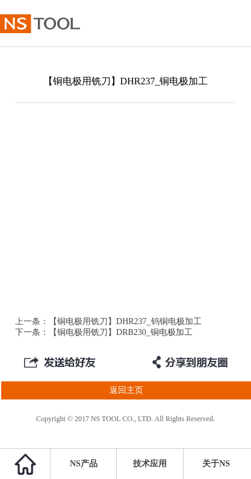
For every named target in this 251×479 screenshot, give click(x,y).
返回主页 (71, 390)
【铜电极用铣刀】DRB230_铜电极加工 (121, 332)
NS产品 (84, 463)
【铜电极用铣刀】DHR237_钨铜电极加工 (125, 321)
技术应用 (150, 463)
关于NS (216, 463)
